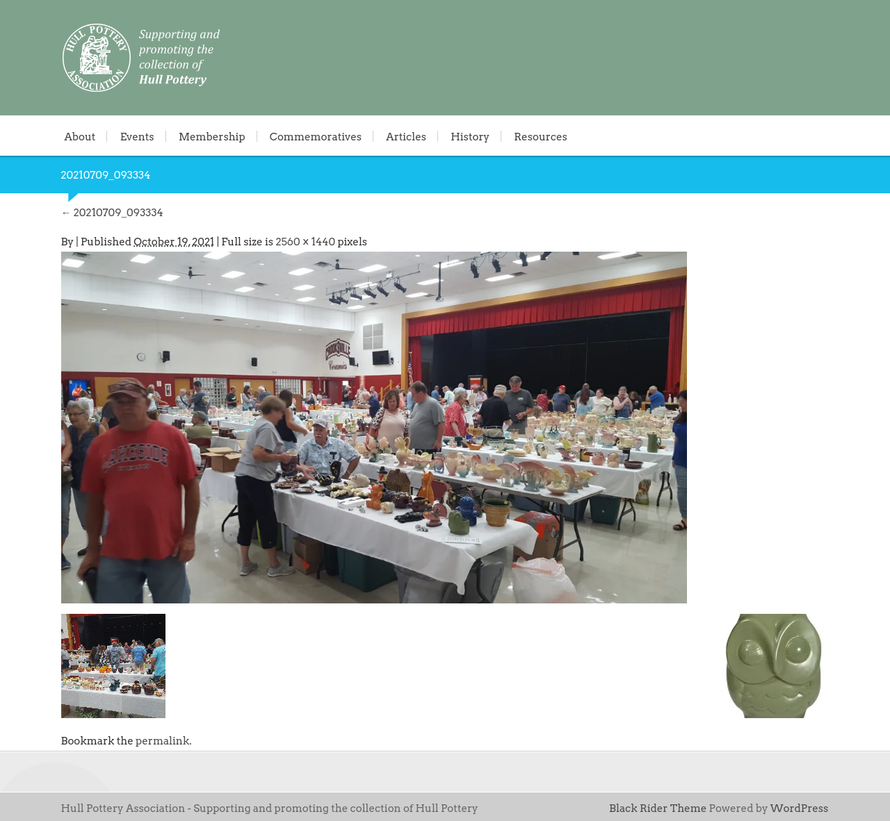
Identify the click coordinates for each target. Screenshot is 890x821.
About (80, 136)
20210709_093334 (112, 212)
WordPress (799, 808)
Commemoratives (316, 136)
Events (137, 136)
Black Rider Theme (657, 808)
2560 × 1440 (305, 242)
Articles (406, 136)
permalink (162, 741)
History (470, 136)
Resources (540, 136)
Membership (212, 136)
